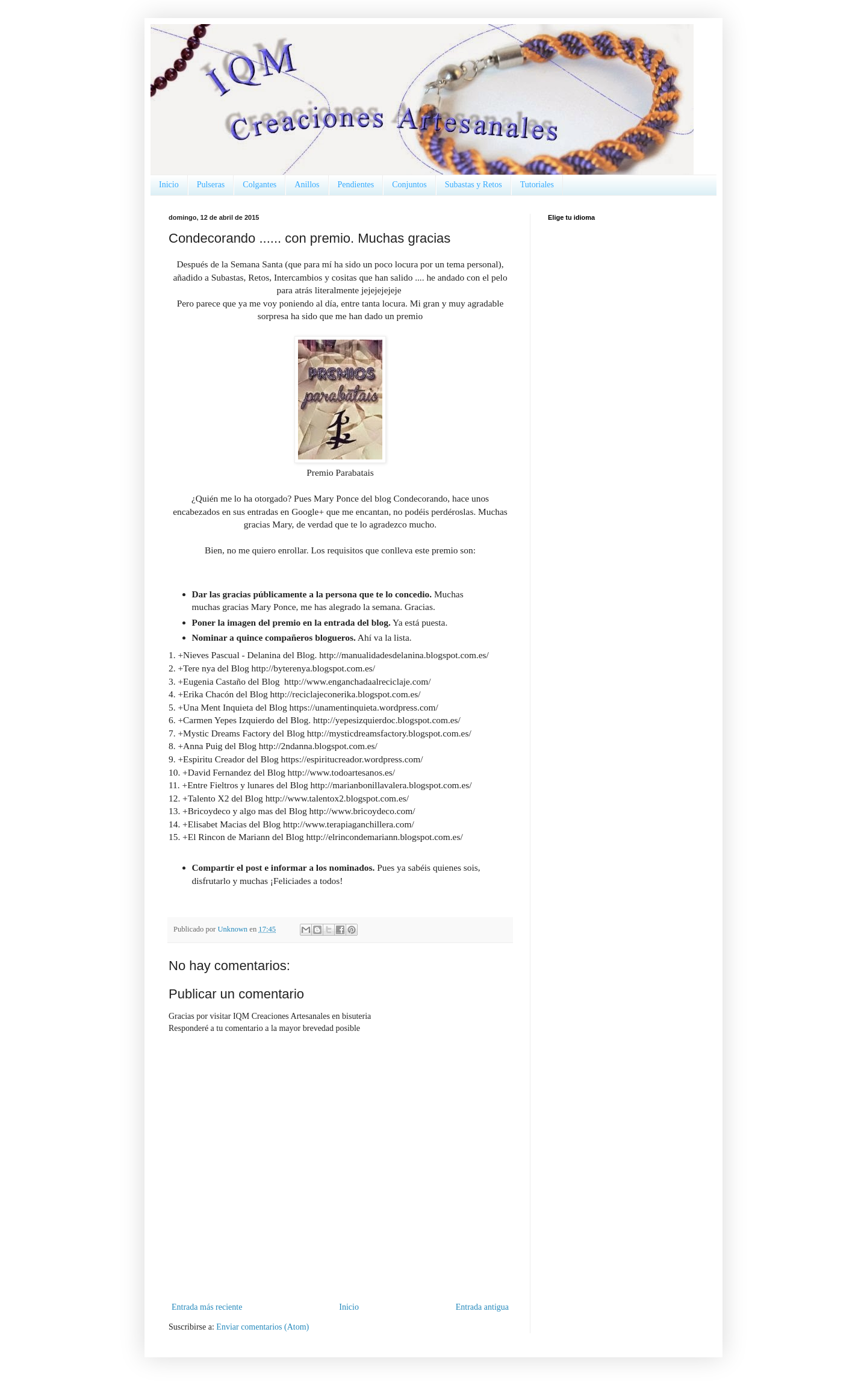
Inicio (169, 184)
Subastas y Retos (473, 184)
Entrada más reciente (207, 1307)
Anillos (306, 184)
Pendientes (356, 184)
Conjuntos (409, 184)
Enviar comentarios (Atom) (262, 1326)
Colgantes (259, 184)
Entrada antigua (482, 1307)
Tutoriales (537, 184)
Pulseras (211, 184)
